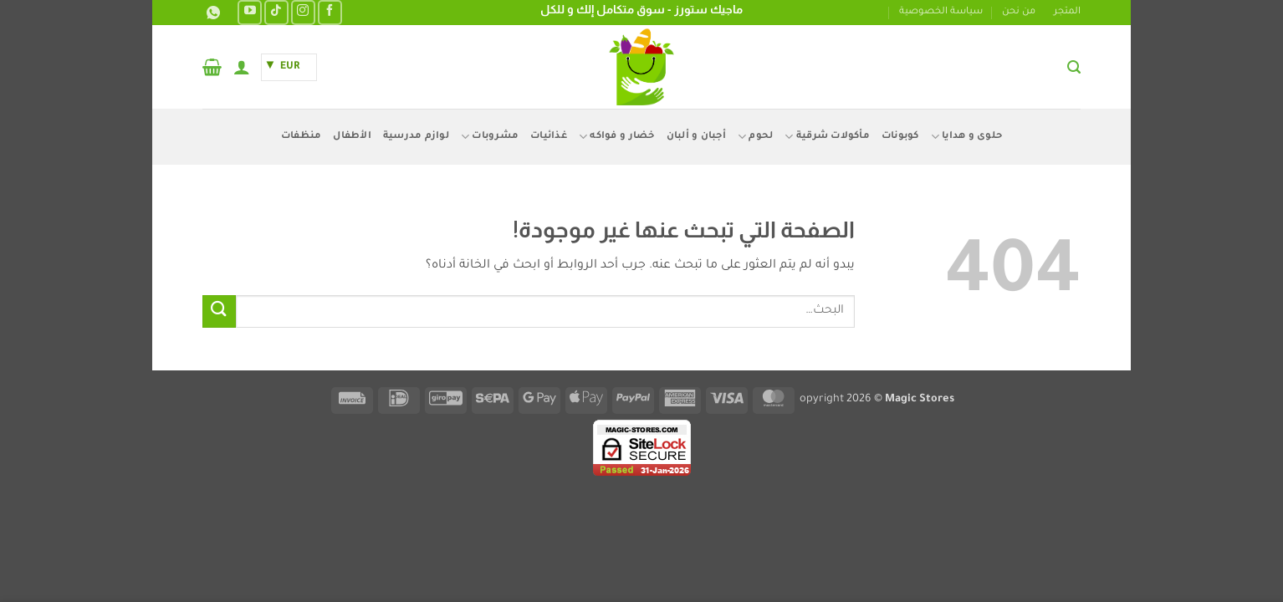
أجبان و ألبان (696, 136)
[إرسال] (219, 311)
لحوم (755, 137)
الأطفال (352, 136)
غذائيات (548, 136)
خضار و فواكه (617, 137)
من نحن (1018, 12)
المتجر (1067, 12)
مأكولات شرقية (827, 137)
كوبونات (900, 136)
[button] (1074, 67)
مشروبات (490, 137)
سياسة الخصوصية (941, 12)
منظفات (301, 136)
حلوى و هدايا (967, 137)
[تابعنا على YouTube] (250, 12)
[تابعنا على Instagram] (303, 12)
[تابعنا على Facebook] (330, 12)
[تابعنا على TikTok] (276, 12)
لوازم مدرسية (416, 136)
